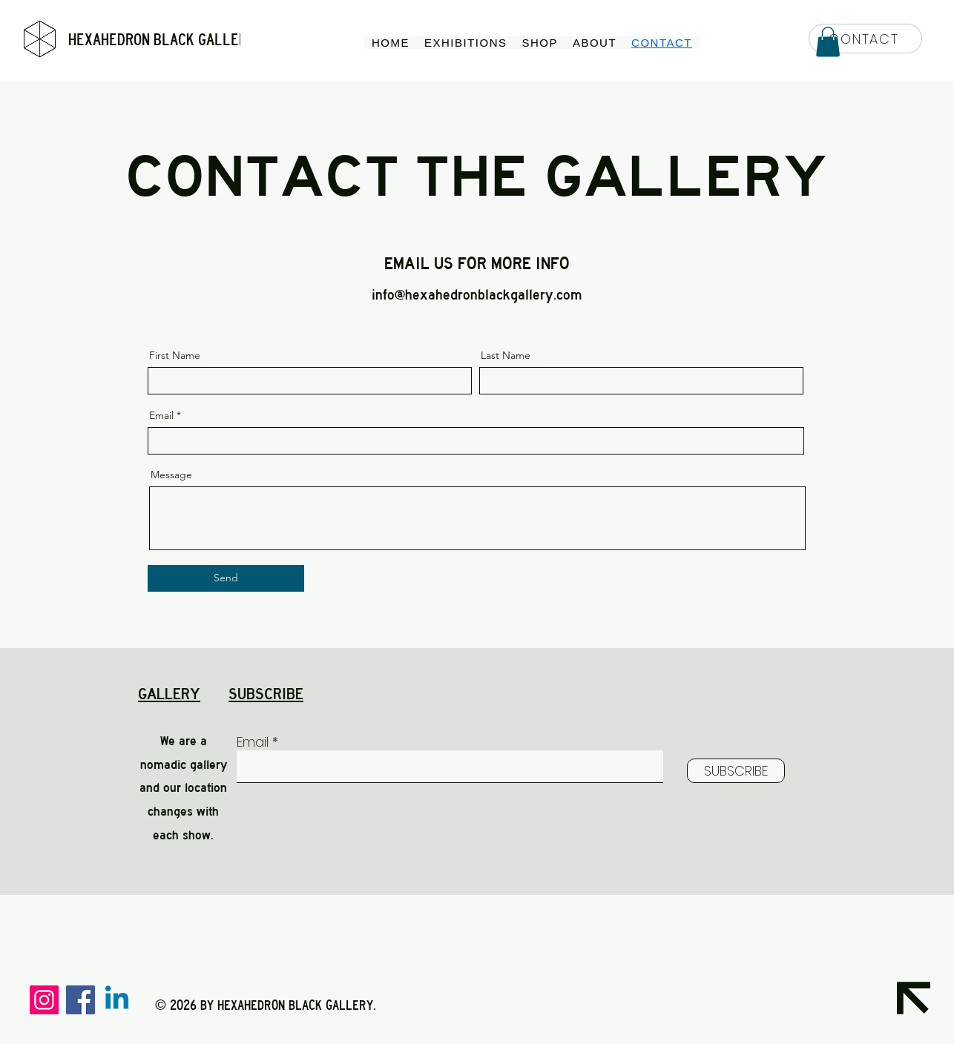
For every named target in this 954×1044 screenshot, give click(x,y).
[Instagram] (44, 999)
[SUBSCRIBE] (736, 771)
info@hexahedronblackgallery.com (477, 294)
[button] (827, 42)
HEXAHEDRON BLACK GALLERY (161, 40)
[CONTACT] (865, 38)
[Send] (226, 578)
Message (171, 474)
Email (161, 415)
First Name (174, 355)
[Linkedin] (116, 999)
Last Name (505, 355)
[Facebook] (80, 999)
